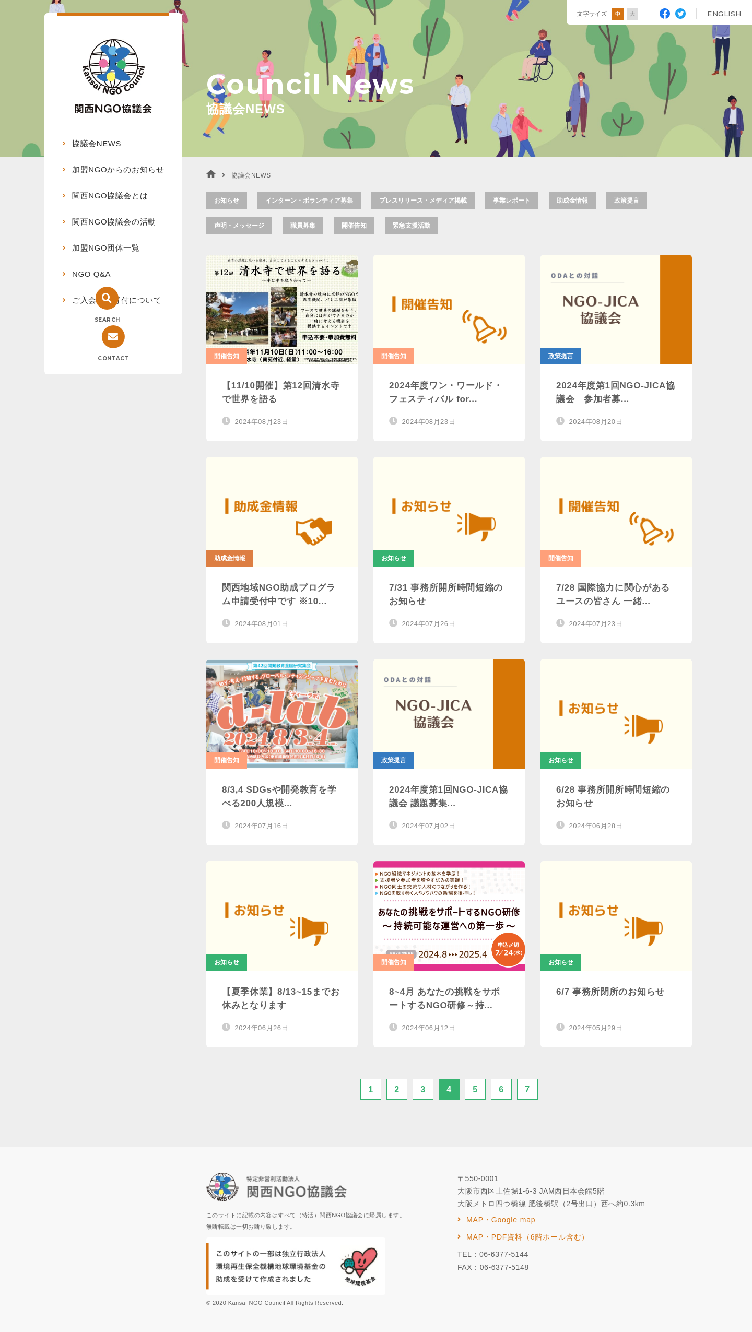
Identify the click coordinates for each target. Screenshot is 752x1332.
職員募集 (302, 225)
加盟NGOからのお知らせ (118, 169)
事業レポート (512, 200)
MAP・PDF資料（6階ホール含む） (527, 1237)
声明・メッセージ (239, 225)
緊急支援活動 (411, 225)
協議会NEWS (96, 143)
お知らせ (226, 200)
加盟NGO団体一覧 (106, 248)
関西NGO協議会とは (110, 195)
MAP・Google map (500, 1220)
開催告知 (354, 225)
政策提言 (626, 200)
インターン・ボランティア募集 (309, 200)
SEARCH (107, 319)
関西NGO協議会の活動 (114, 222)
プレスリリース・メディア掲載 (423, 200)
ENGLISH (724, 13)
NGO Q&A (91, 274)
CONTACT (113, 358)
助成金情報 (572, 200)
